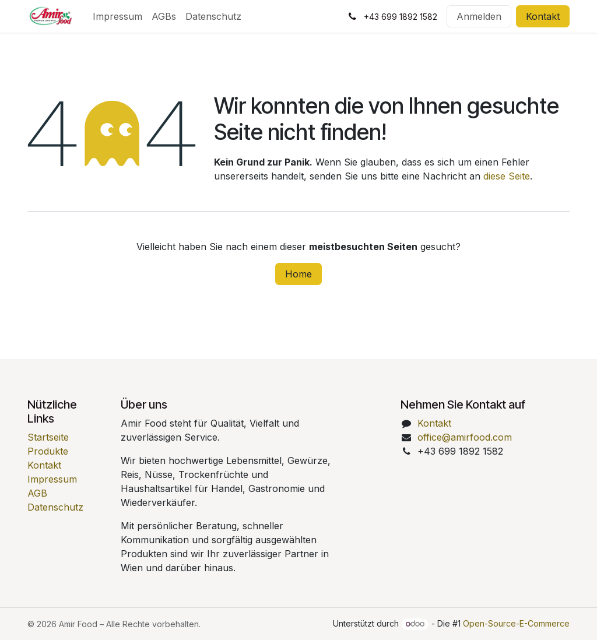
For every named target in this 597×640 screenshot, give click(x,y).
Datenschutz (55, 507)
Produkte (47, 451)
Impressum (52, 479)
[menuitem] (117, 16)
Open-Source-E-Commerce (516, 623)
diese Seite (506, 176)
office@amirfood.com (464, 437)
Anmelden (478, 16)
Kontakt (543, 16)
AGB (37, 493)
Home (298, 274)
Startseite (48, 437)
